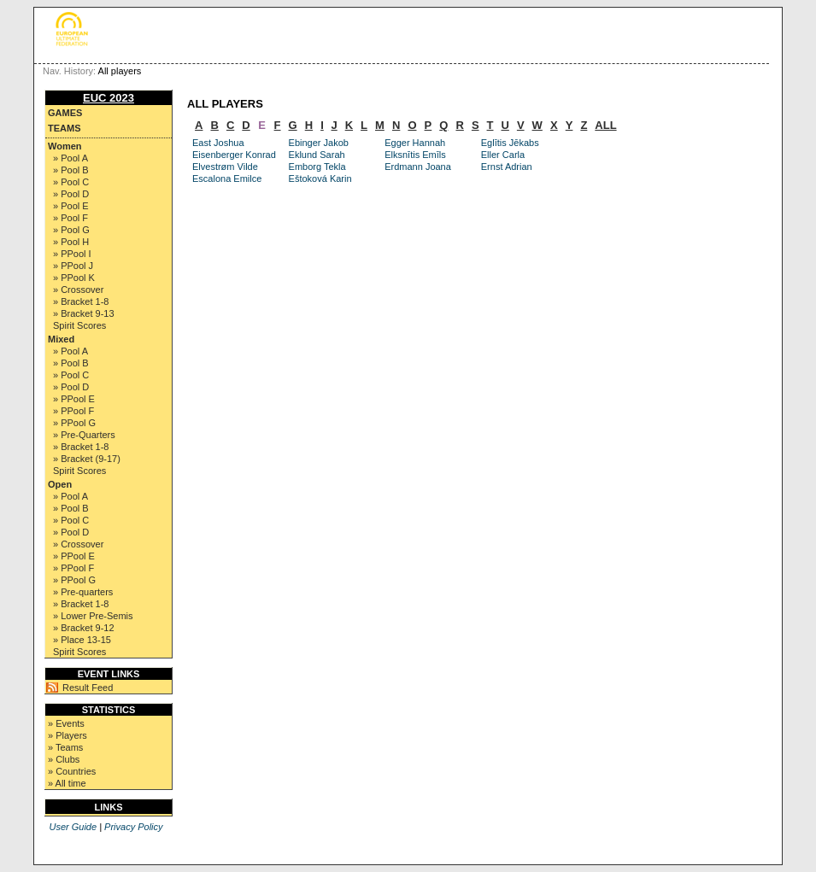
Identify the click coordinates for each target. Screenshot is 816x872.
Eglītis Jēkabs (510, 143)
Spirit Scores (79, 325)
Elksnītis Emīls (415, 154)
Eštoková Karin (320, 178)
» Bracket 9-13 (83, 313)
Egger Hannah (415, 143)
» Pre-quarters (83, 592)
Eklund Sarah (317, 154)
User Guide (73, 827)
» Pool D (71, 194)
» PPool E (74, 399)
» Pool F (70, 218)
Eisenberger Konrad (234, 154)
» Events (66, 723)
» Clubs (63, 759)
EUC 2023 (108, 97)
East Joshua (218, 143)
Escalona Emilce (226, 178)
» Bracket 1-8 (81, 301)
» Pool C (71, 182)
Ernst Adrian (506, 166)
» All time (67, 783)
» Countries (72, 771)
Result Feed (87, 687)
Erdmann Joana (418, 166)
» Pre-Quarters (84, 435)
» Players (67, 735)
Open (60, 484)
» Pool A (70, 158)
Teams (64, 128)
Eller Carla (503, 154)
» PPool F (73, 411)
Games (65, 113)
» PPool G (74, 423)
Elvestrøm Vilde (225, 166)
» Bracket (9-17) (86, 459)
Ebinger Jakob (319, 143)
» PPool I (72, 254)
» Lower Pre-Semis (93, 616)
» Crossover (78, 289)
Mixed (61, 339)
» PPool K (74, 277)
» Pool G (71, 230)
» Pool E (71, 206)
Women (65, 146)
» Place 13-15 (82, 640)
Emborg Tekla (317, 166)
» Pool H (71, 242)
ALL (605, 125)
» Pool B (71, 170)
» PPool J (73, 265)
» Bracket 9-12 (83, 628)
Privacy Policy (133, 827)
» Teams (65, 747)
